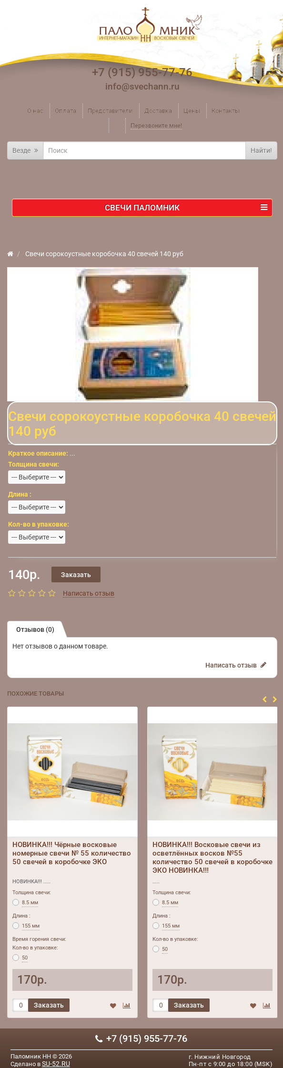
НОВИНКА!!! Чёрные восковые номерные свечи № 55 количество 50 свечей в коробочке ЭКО (71, 853)
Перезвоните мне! (156, 125)
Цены (191, 110)
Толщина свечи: (31, 892)
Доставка (158, 110)
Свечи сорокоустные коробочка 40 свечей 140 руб (103, 254)
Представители (110, 110)
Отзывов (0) (35, 629)
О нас (35, 110)
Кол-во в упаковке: (35, 948)
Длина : (21, 916)
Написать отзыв (88, 593)
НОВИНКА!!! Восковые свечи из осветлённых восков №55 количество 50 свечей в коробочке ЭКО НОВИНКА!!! (212, 857)
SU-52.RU (56, 1064)
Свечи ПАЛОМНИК (186, 207)
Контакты (226, 110)
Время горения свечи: (39, 939)
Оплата (65, 110)
